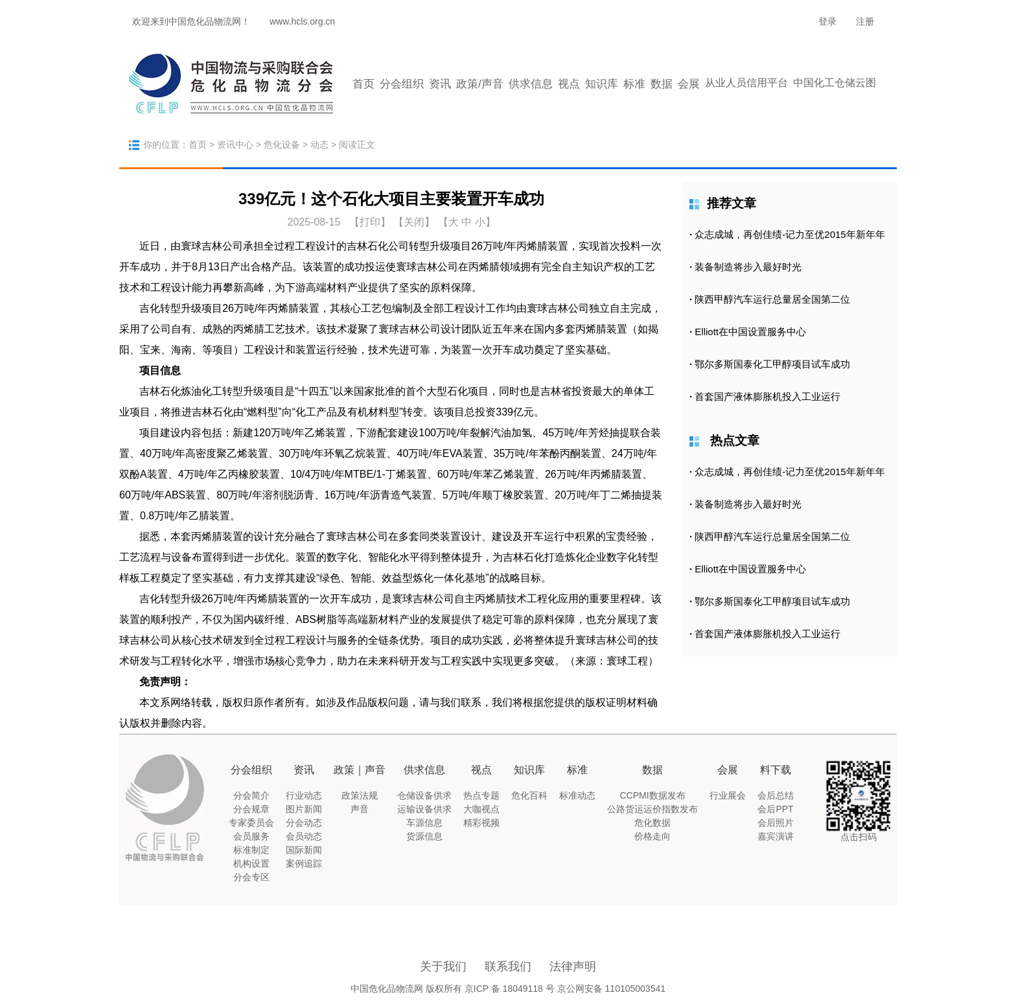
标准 (634, 84)
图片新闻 (304, 809)
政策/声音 (479, 84)
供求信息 (531, 84)
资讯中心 (235, 144)
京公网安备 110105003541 (611, 988)
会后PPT (775, 809)
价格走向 (652, 836)
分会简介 (251, 795)
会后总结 (775, 795)
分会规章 (251, 809)
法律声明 (572, 966)
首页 (363, 84)
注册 (865, 21)
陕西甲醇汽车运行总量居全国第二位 (772, 299)
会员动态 (304, 836)
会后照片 (775, 822)
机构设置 (251, 863)
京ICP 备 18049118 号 (510, 988)
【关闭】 (414, 222)
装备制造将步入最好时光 (748, 266)
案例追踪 (304, 863)
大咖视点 (481, 809)
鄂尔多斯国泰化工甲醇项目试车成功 (772, 363)
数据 (662, 84)
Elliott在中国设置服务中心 (750, 331)
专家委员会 (251, 822)
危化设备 (282, 144)
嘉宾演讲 (775, 836)
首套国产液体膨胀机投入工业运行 (767, 396)
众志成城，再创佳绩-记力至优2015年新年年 (789, 234)
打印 (370, 222)
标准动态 (577, 795)
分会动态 (304, 822)
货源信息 (424, 836)
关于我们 (443, 966)
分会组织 (402, 84)
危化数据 (652, 822)
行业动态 (304, 795)
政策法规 (359, 795)
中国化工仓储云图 (834, 82)
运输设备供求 (424, 809)
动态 (319, 144)
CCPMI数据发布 (652, 795)
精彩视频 (481, 822)
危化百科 (529, 795)
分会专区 (251, 877)
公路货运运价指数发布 (652, 809)
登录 (827, 21)
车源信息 (424, 822)
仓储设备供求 (424, 795)
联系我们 (508, 966)
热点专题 (481, 795)
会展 (689, 84)
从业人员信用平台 (746, 82)
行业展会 (728, 795)
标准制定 (251, 850)
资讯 (440, 84)
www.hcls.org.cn (302, 21)
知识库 (601, 84)
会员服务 (251, 836)
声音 (360, 809)
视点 (569, 84)
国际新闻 (304, 850)
